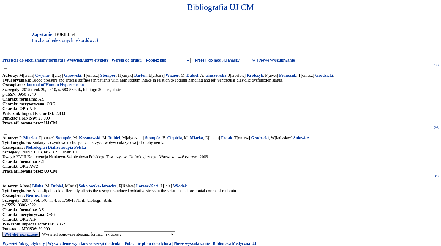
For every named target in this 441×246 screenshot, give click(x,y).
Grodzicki (324, 75)
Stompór (108, 75)
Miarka (30, 138)
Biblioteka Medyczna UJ (234, 243)
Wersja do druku (126, 60)
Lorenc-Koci (147, 186)
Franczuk (287, 75)
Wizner (172, 75)
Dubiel (192, 75)
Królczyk (255, 75)
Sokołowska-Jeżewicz (98, 186)
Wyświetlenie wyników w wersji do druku (85, 243)
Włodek (180, 186)
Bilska (37, 186)
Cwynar (42, 75)
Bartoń (140, 75)
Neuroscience (38, 195)
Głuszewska (215, 75)
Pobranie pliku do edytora (147, 243)
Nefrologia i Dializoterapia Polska (56, 147)
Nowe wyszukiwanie (277, 60)
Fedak (226, 138)
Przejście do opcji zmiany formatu (32, 60)
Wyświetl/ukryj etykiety (87, 60)
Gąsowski (72, 75)
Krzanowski (89, 138)
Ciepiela (174, 138)
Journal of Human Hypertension (55, 85)
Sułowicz (301, 138)
